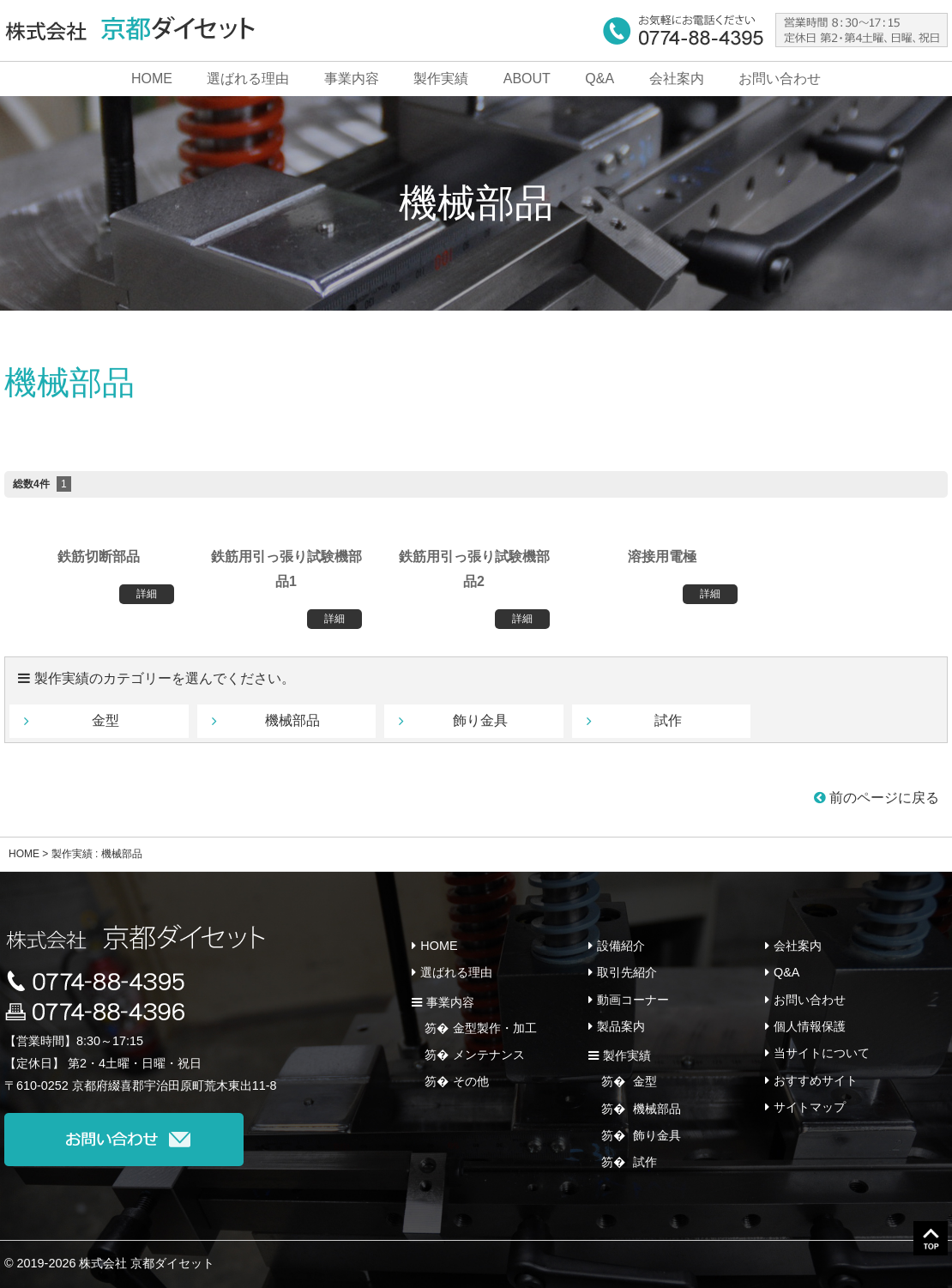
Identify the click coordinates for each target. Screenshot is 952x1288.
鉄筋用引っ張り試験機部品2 (474, 569)
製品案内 (621, 1026)
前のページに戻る (876, 797)
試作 (668, 720)
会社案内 (676, 78)
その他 (471, 1081)
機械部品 (655, 1108)
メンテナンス (489, 1054)
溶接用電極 (662, 556)
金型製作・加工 (495, 1028)
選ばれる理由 (248, 78)
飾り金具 (480, 720)
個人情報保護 (810, 1026)
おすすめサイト (816, 1079)
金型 (105, 720)
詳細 (146, 594)
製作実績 (440, 78)
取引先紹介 (627, 972)
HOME (151, 78)
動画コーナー (633, 999)
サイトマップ (810, 1106)
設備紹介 (621, 945)
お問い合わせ (779, 78)
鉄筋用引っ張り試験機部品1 (286, 569)
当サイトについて (822, 1053)
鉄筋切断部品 (98, 556)
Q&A (599, 78)
